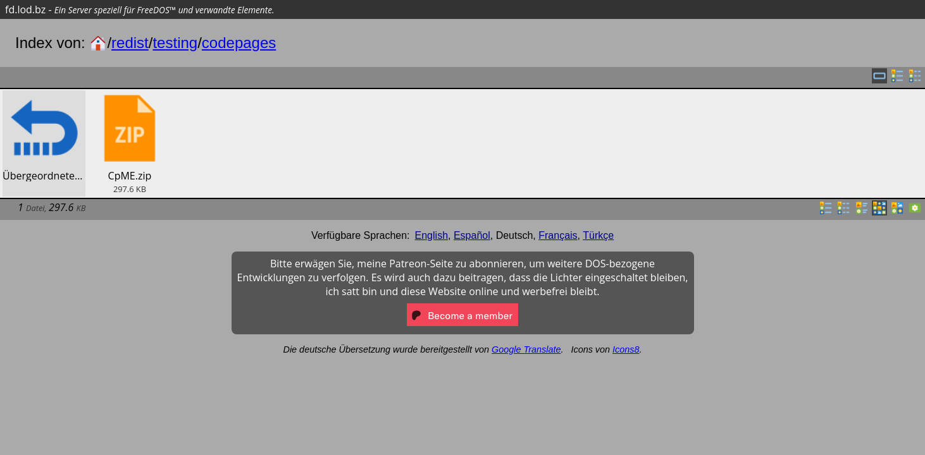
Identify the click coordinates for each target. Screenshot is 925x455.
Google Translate (526, 349)
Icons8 (625, 349)
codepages (239, 42)
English (431, 235)
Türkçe (598, 235)
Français (557, 235)
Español (472, 235)
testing (174, 42)
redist (130, 42)
